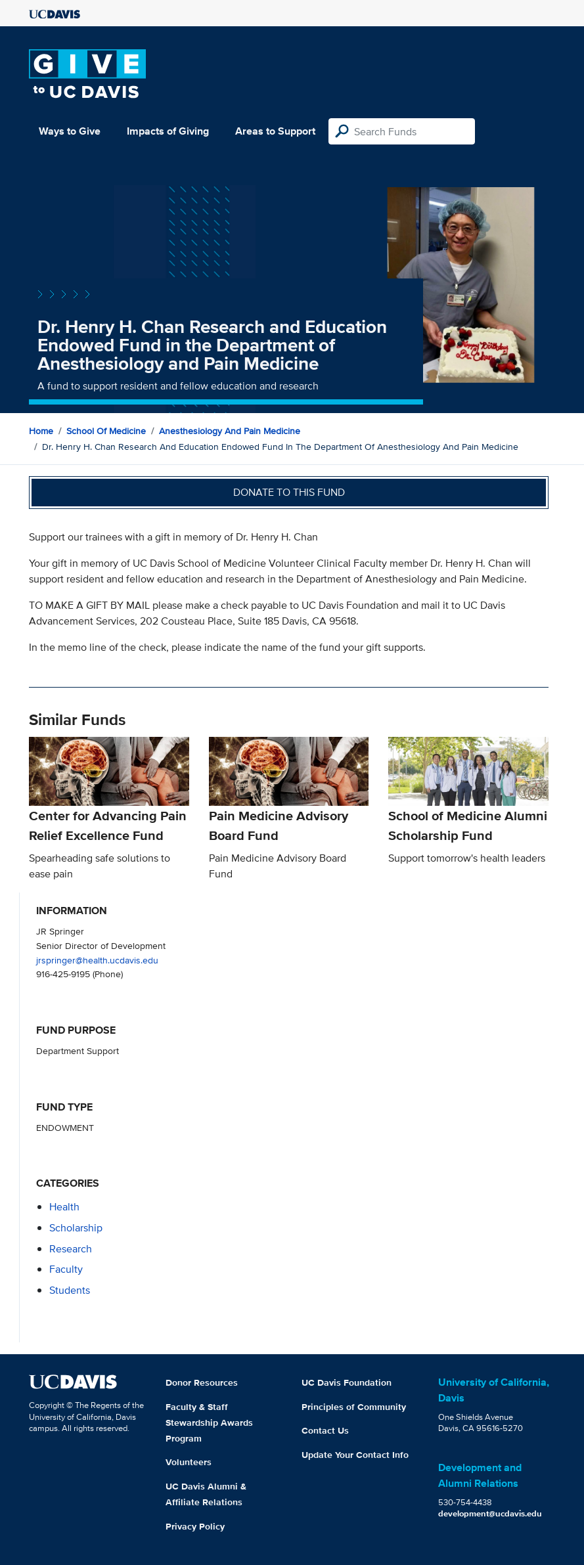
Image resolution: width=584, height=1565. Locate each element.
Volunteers (189, 1461)
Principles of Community (354, 1406)
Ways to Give (70, 131)
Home (41, 430)
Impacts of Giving (168, 131)
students (69, 1290)
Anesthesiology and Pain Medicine (229, 430)
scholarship (75, 1227)
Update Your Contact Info (355, 1454)
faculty (66, 1269)
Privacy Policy (195, 1526)
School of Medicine (106, 430)
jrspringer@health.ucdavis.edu (97, 960)
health (64, 1206)
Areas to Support (275, 131)
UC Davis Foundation (347, 1382)
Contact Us (325, 1430)
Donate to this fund (289, 492)
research (70, 1248)
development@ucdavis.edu (490, 1513)
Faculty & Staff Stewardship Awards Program (209, 1422)
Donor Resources (202, 1382)
